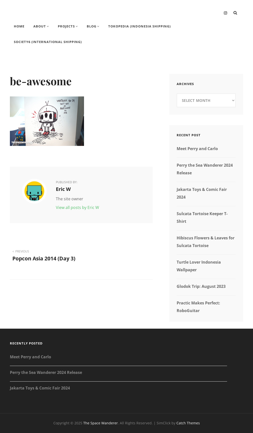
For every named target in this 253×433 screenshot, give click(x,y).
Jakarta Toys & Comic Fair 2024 (40, 388)
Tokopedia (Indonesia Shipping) (139, 26)
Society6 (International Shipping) (48, 42)
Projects (66, 26)
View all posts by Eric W (77, 207)
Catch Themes (188, 423)
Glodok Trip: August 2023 (201, 286)
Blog (91, 26)
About (39, 26)
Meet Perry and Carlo (197, 148)
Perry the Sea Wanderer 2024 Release (46, 372)
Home (19, 26)
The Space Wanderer (100, 423)
